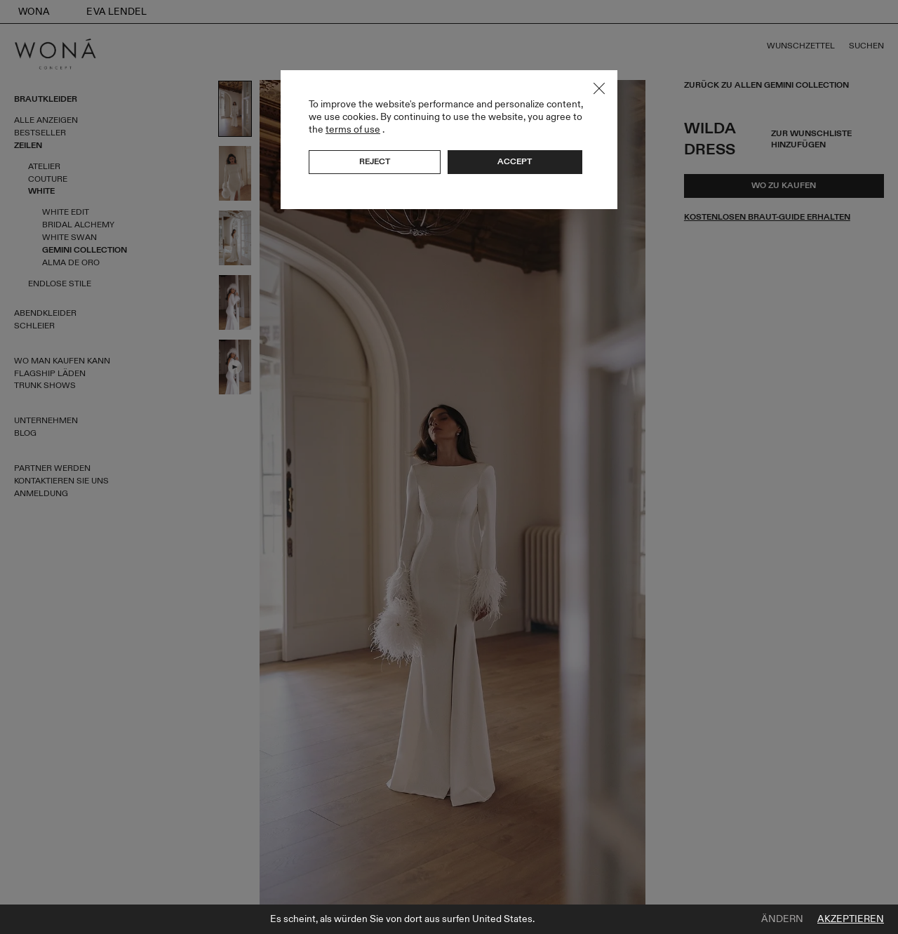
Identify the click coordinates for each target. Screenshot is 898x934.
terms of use (353, 129)
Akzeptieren (850, 919)
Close (599, 88)
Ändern (782, 919)
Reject (374, 161)
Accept (514, 161)
